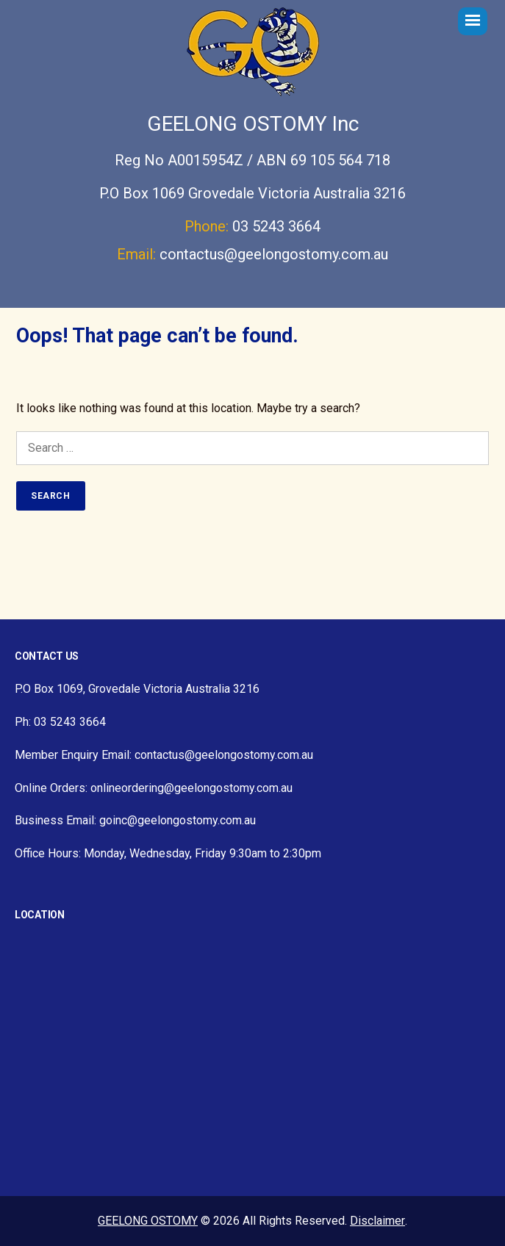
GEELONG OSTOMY (148, 1221)
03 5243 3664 (276, 226)
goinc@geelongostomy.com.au (177, 820)
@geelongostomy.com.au (228, 788)
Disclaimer (377, 1221)
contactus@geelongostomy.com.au (274, 254)
